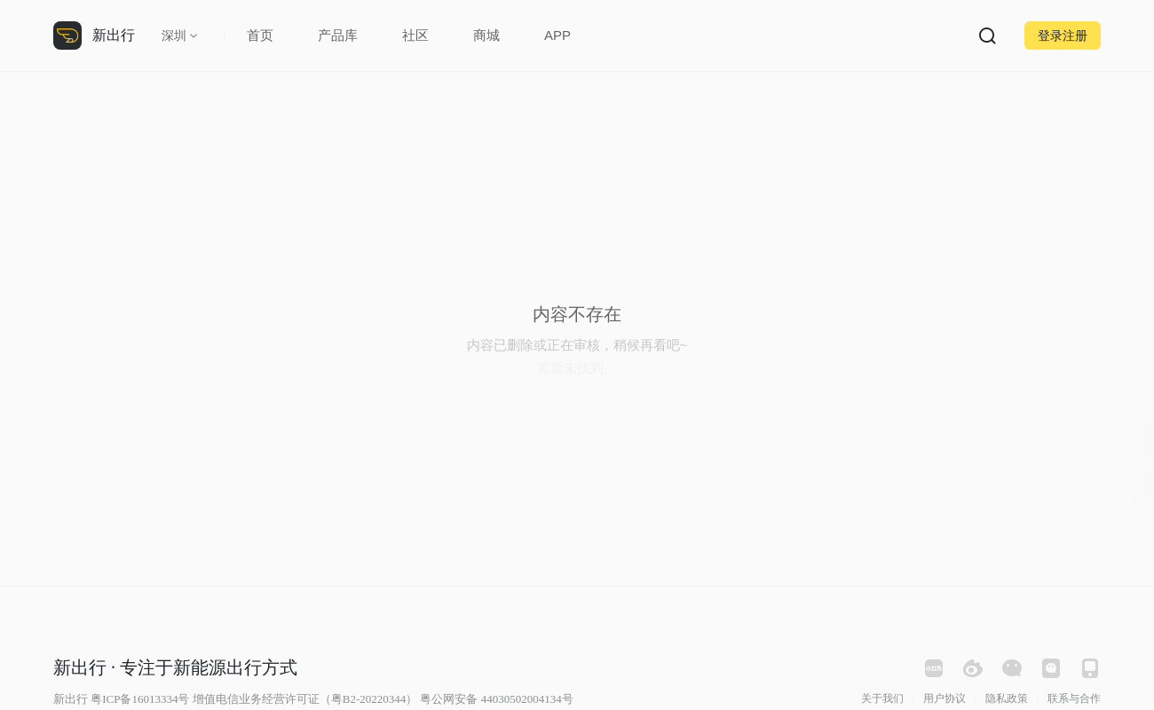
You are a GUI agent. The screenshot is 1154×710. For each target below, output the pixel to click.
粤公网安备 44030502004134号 (496, 699)
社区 (415, 35)
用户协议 (944, 698)
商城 (486, 35)
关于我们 (882, 698)
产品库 (338, 35)
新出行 (113, 35)
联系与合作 (1074, 698)
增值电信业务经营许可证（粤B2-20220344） (305, 699)
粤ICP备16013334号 (140, 699)
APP (557, 35)
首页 (260, 35)
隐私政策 (1006, 698)
